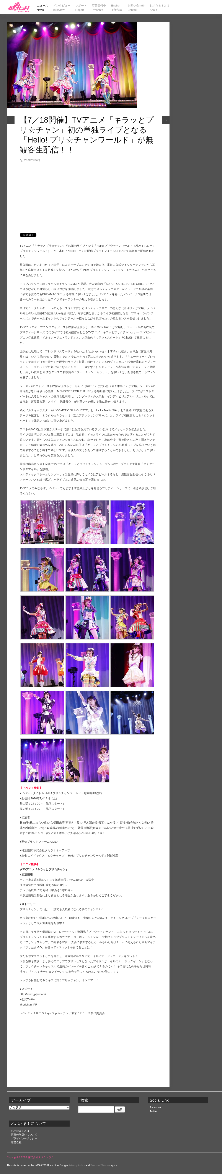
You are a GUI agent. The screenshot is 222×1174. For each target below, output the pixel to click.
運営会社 (16, 1142)
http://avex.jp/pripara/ (33, 994)
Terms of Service (100, 1165)
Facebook (155, 1107)
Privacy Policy (77, 1165)
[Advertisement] (88, 195)
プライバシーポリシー (24, 1138)
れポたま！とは (20, 1130)
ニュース (16, 105)
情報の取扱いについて (24, 1134)
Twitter (153, 1111)
